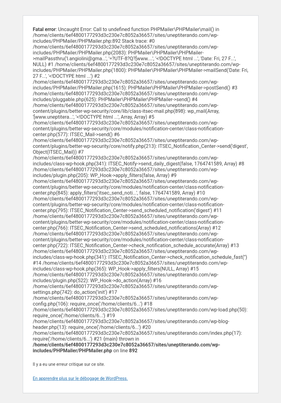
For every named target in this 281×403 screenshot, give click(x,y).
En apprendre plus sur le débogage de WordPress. (80, 378)
